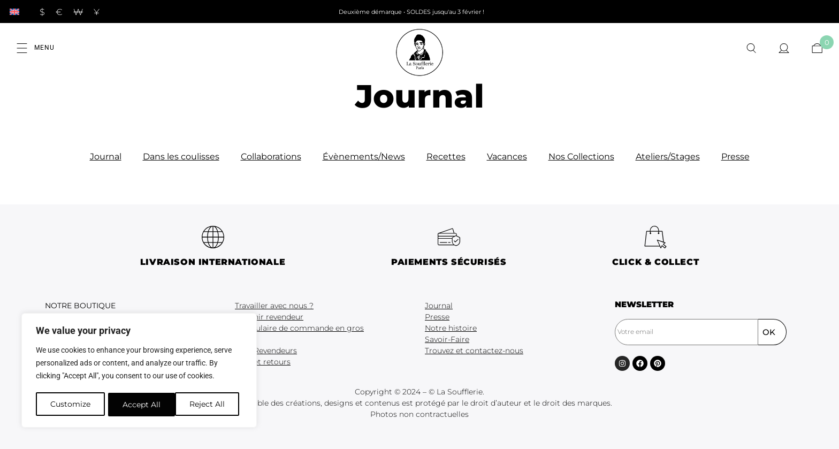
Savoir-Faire (447, 339)
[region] (139, 371)
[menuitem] (14, 11)
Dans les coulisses (181, 156)
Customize (70, 404)
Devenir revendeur (269, 317)
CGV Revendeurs (266, 350)
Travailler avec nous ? (274, 305)
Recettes (446, 156)
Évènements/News (364, 156)
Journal (105, 156)
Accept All (209, 404)
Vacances (507, 156)
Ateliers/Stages (668, 156)
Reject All (140, 404)
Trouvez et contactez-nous (474, 350)
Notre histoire (451, 328)
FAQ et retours (263, 362)
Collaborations (271, 156)
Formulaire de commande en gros (299, 328)
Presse (735, 156)
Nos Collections (581, 156)
